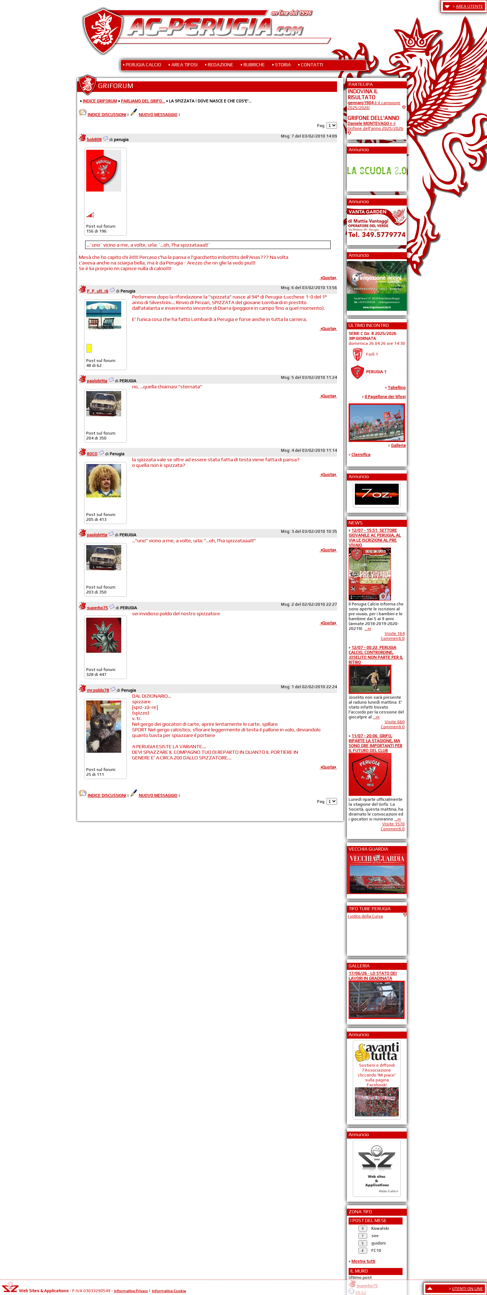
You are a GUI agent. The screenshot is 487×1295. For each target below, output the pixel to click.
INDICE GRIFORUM (100, 101)
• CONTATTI (310, 64)
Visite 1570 (393, 823)
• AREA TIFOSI (183, 64)
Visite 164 (395, 633)
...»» (367, 628)
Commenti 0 (393, 638)
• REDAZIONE (219, 64)
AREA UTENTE (469, 6)
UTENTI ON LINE (467, 1288)
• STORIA (281, 64)
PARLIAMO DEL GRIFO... (143, 101)
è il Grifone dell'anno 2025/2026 (375, 126)
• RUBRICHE (252, 64)
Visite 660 (395, 721)
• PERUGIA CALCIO (142, 64)
